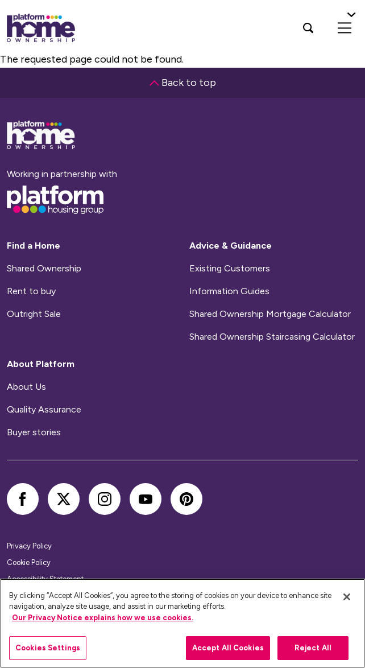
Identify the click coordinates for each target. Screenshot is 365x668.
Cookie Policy (29, 562)
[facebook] (23, 499)
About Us (26, 386)
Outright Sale (34, 314)
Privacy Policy (29, 546)
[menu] (344, 28)
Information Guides (229, 291)
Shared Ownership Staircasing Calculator (272, 336)
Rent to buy (31, 291)
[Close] (346, 596)
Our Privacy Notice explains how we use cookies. (102, 617)
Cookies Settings (47, 648)
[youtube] (145, 499)
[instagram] (105, 499)
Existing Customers (229, 268)
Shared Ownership (44, 268)
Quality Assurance (44, 409)
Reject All (313, 648)
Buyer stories (34, 432)
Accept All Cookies (228, 648)
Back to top (183, 82)
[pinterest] (186, 499)
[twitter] (64, 499)
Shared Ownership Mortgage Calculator (270, 314)
